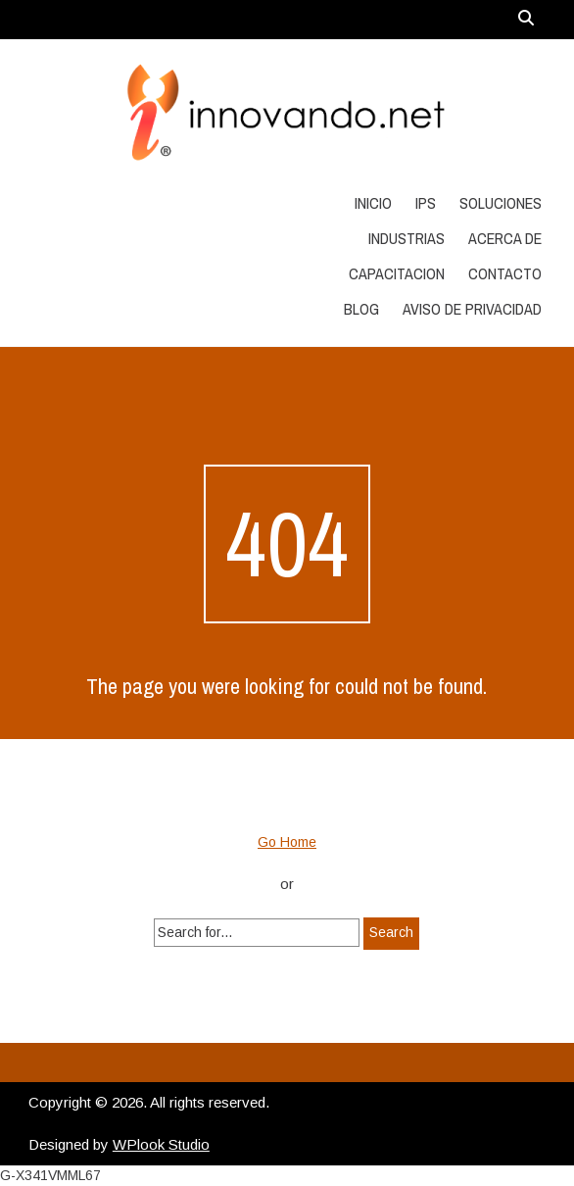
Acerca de (505, 238)
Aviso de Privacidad (472, 309)
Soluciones (500, 203)
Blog (361, 309)
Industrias (406, 238)
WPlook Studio (161, 1144)
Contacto (505, 273)
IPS (425, 203)
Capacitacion (397, 273)
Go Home (287, 842)
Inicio (373, 203)
